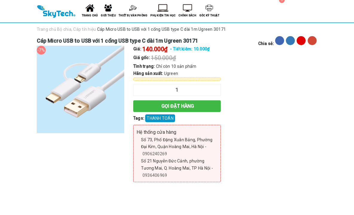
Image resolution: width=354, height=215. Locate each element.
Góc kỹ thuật (209, 15)
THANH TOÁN (160, 118)
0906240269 (154, 153)
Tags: (139, 118)
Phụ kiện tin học (162, 15)
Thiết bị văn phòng (133, 15)
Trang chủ (90, 15)
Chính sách (187, 15)
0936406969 (154, 175)
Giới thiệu (108, 15)
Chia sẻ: (266, 43)
